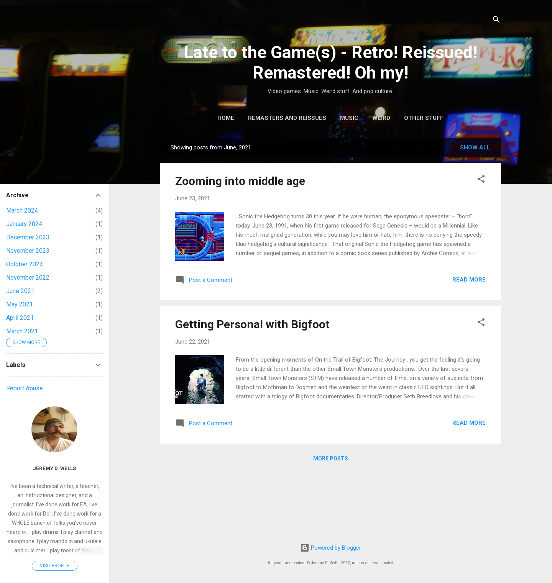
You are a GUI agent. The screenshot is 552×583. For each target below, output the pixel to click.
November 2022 (27, 277)
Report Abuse (24, 388)
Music (349, 118)
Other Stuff (424, 118)
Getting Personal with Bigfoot (252, 324)
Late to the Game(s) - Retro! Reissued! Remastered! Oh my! (330, 62)
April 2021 (20, 317)
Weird (381, 118)
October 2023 (24, 264)
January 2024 (24, 224)
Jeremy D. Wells (54, 468)
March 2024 (22, 210)
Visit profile (54, 565)
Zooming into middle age (240, 181)
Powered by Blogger (330, 547)
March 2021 (22, 331)
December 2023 (27, 237)
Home (225, 118)
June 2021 (20, 291)
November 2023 (27, 250)
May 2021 (19, 304)
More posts (330, 458)
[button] (481, 180)
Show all (475, 147)
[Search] (496, 21)
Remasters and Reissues (287, 118)
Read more (469, 279)
